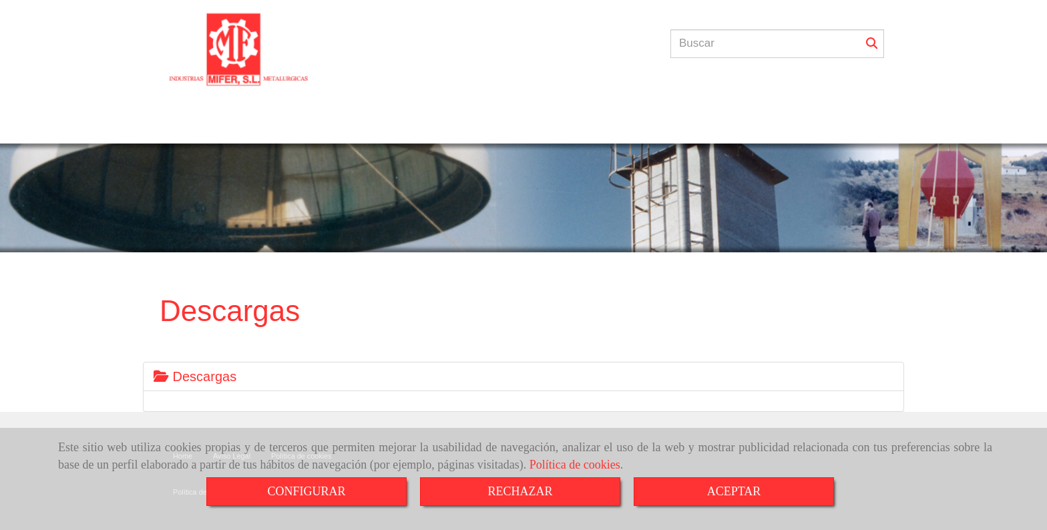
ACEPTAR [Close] (734, 491)
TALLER (302, 125)
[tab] (523, 376)
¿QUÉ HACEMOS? (383, 125)
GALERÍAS (470, 125)
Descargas (195, 376)
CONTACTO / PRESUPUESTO (577, 125)
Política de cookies (575, 464)
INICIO (250, 125)
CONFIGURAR (306, 491)
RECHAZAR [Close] (519, 491)
